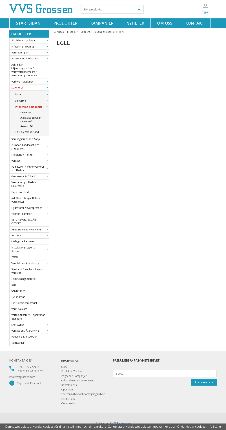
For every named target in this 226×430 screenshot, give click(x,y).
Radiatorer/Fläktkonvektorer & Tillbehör (30, 168)
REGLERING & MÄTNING (30, 229)
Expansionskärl (30, 192)
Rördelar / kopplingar (30, 40)
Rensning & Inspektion (24, 336)
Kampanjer (101, 23)
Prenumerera (204, 382)
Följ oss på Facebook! (25, 383)
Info (209, 427)
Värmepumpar (30, 52)
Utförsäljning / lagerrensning (77, 380)
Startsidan (28, 23)
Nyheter (135, 23)
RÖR (30, 285)
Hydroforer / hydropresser (30, 207)
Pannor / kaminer (30, 213)
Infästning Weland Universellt (30, 119)
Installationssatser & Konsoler (30, 249)
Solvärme (32, 100)
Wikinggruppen (122, 423)
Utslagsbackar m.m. (22, 241)
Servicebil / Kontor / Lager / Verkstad (30, 271)
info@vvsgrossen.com (22, 377)
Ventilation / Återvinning (30, 263)
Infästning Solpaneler (32, 107)
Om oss (164, 23)
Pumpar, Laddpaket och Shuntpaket (30, 146)
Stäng (217, 427)
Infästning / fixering (30, 46)
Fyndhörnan (18, 297)
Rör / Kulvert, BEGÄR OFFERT (23, 221)
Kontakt (194, 23)
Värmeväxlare (30, 309)
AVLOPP (30, 235)
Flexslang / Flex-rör (30, 154)
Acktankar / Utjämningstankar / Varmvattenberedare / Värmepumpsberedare (30, 70)
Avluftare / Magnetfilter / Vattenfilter (30, 199)
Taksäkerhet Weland (32, 132)
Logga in (205, 12)
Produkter (65, 23)
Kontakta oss (20, 360)
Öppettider (67, 389)
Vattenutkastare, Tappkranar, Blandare (30, 316)
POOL (30, 257)
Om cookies (68, 403)
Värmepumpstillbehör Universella (30, 184)
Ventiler (30, 160)
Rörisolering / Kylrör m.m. (30, 58)
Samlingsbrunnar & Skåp (30, 139)
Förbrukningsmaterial (30, 278)
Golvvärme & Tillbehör (30, 176)
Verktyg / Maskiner (30, 81)
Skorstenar (30, 324)
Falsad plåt (26, 126)
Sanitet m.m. (30, 291)
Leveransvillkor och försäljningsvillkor (83, 394)
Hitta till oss (68, 398)
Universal (25, 112)
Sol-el (32, 94)
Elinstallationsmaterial (30, 303)
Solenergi (30, 87)
